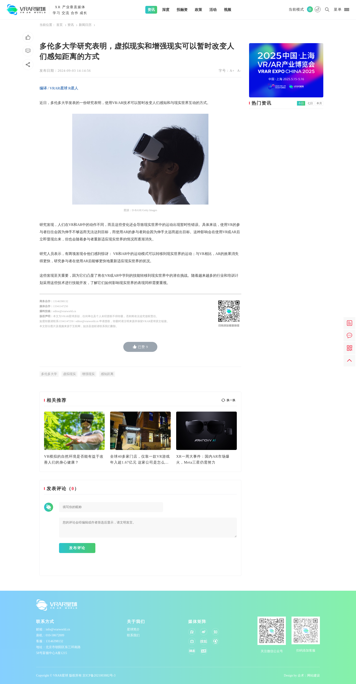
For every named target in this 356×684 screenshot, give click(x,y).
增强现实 (88, 374)
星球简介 (133, 629)
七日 (310, 103)
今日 (301, 103)
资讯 (151, 10)
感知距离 (107, 374)
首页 (59, 25)
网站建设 (313, 675)
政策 (198, 10)
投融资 (182, 10)
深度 (165, 10)
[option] (74, 438)
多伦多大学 (49, 374)
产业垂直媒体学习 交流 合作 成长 (70, 9)
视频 (227, 10)
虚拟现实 (69, 374)
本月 (319, 103)
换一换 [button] (231, 400)
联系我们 (133, 635)
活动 (213, 10)
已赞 (140, 347)
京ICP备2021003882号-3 (98, 675)
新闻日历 (85, 25)
